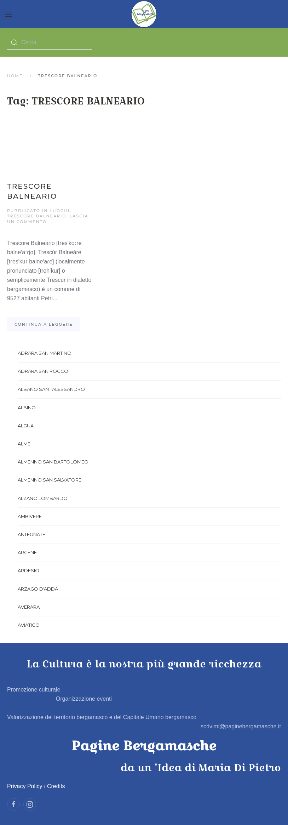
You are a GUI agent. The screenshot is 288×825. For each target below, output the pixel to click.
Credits (56, 786)
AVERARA (29, 607)
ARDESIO (28, 570)
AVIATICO (29, 625)
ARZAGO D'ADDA (38, 589)
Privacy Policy (24, 786)
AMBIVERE (30, 516)
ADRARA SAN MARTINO (44, 353)
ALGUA (26, 425)
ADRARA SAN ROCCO (43, 371)
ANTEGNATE (31, 534)
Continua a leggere (44, 324)
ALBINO (27, 407)
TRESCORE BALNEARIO (36, 216)
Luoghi (60, 210)
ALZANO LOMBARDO (43, 498)
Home (15, 75)
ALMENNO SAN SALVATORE (49, 480)
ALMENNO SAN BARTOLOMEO (53, 462)
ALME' (24, 443)
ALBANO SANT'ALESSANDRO (51, 389)
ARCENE (27, 552)
